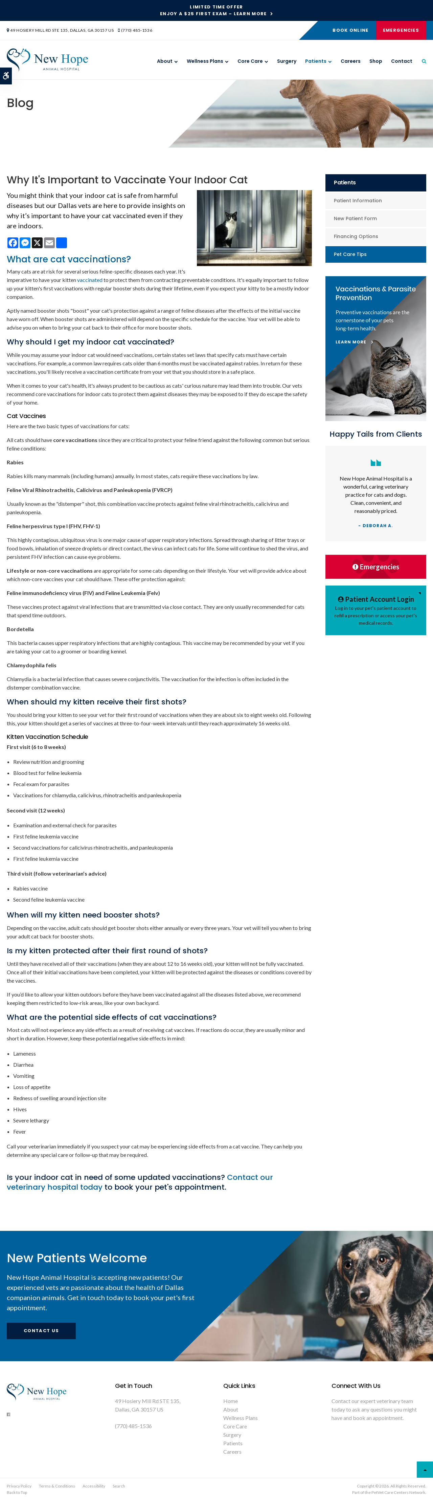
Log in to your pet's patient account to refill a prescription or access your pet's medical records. (376, 610)
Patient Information (358, 200)
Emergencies (401, 30)
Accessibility (94, 1486)
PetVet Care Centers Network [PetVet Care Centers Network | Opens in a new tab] (398, 1492)
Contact (401, 61)
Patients (315, 61)
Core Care (250, 61)
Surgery (286, 61)
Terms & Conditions (57, 1486)
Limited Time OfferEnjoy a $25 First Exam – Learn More (213, 10)
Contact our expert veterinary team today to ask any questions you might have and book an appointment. (374, 1409)
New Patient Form (355, 218)
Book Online (350, 30)
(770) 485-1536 (136, 30)
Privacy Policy (19, 1486)
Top (425, 1469)
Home (230, 1401)
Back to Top (17, 1492)
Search (119, 1486)
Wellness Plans (205, 61)
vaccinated (89, 280)
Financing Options (356, 236)
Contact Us (41, 1330)
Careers (351, 61)
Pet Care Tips (350, 254)
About (165, 61)
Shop (375, 61)
